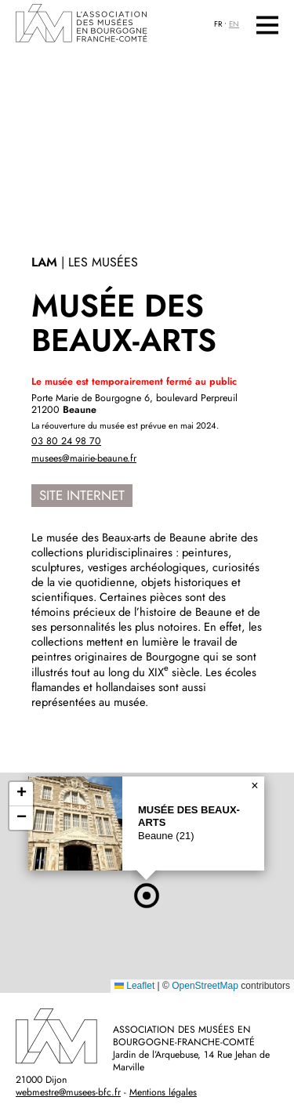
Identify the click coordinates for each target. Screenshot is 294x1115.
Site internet (82, 495)
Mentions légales (163, 1092)
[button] (147, 895)
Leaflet (134, 985)
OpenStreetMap (205, 985)
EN (234, 24)
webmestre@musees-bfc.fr (68, 1092)
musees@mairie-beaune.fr (83, 458)
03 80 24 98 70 (66, 441)
